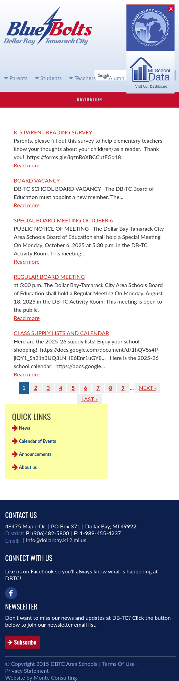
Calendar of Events (37, 441)
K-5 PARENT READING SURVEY (53, 132)
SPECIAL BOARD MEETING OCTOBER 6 (63, 220)
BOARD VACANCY (37, 180)
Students (51, 78)
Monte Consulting (55, 677)
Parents (19, 78)
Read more (27, 165)
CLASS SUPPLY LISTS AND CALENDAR (61, 333)
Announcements (35, 454)
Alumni (117, 78)
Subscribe (25, 642)
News (24, 428)
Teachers (85, 78)
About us (28, 467)
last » (89, 399)
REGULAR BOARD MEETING (49, 276)
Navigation (89, 99)
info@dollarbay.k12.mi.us (56, 540)
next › (147, 387)
